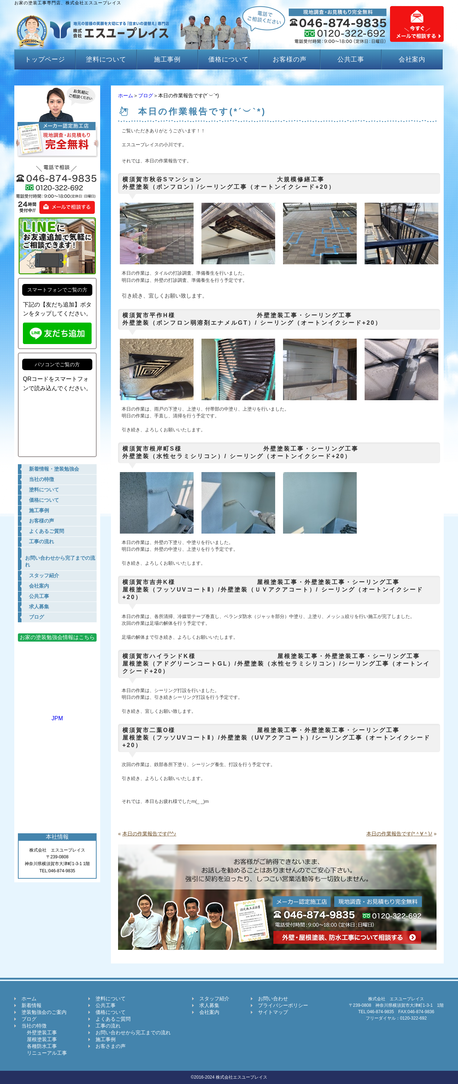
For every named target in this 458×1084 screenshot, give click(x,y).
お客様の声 (290, 59)
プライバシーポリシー (283, 1005)
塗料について (106, 59)
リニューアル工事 (44, 1053)
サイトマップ (273, 1012)
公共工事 (351, 59)
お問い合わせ (273, 998)
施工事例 (167, 59)
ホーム (125, 95)
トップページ (45, 59)
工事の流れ (108, 1026)
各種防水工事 (39, 1046)
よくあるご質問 (113, 1019)
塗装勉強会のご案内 (44, 1012)
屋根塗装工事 (39, 1039)
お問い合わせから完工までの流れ (133, 1032)
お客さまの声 (111, 1046)
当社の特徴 (34, 1026)
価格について (228, 59)
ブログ (145, 95)
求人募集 (209, 1005)
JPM (57, 715)
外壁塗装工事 (39, 1032)
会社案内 (412, 59)
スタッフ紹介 (214, 998)
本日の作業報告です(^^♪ (149, 834)
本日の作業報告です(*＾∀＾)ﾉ (399, 834)
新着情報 (31, 1005)
